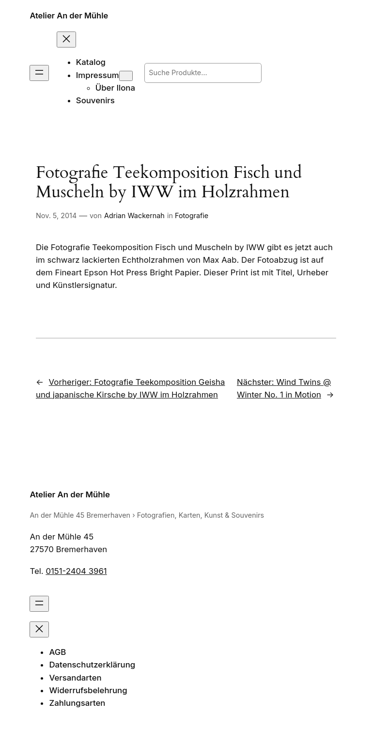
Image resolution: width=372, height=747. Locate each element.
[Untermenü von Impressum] (126, 76)
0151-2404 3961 (76, 571)
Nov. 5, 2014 (56, 215)
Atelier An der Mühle (69, 15)
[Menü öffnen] (39, 73)
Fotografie (191, 215)
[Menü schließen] (66, 40)
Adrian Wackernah (134, 215)
